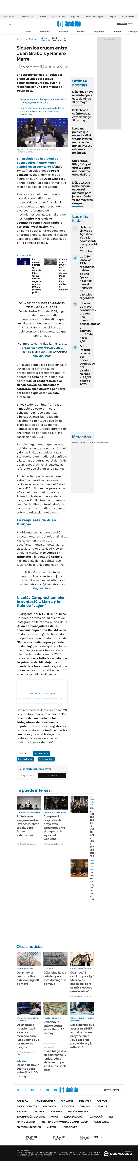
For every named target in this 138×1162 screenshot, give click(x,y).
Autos (55, 1116)
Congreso (112, 17)
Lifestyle (101, 1106)
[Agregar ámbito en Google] (31, 66)
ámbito (20, 39)
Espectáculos (73, 1116)
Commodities (94, 443)
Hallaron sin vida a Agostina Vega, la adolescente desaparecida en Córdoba (89, 239)
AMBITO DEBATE (91, 1138)
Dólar (28, 31)
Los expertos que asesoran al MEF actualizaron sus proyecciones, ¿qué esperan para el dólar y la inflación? (82, 1036)
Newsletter (112, 1090)
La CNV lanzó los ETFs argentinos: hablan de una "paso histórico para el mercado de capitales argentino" (87, 277)
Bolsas (84, 443)
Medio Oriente (128, 17)
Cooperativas (46, 759)
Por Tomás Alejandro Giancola (26, 1053)
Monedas (76, 443)
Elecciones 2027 (27, 17)
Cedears (104, 443)
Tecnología (95, 1116)
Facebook (25, 1090)
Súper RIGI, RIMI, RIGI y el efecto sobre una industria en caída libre (81, 167)
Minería (43, 17)
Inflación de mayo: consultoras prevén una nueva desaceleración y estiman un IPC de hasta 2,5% (90, 322)
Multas (51, 1127)
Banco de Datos (27, 1106)
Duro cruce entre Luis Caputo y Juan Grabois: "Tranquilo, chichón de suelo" (43, 101)
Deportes (56, 1111)
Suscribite (52, 775)
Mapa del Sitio (26, 1121)
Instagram (32, 1090)
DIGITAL (32, 1138)
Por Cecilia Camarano (26, 844)
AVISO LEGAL (101, 1121)
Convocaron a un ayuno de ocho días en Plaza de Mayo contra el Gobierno (66, 274)
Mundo (39, 1111)
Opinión (117, 31)
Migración (75, 17)
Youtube (47, 1090)
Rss (111, 1116)
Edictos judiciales (29, 1127)
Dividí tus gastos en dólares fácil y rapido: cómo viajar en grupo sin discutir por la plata (54, 1060)
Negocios (99, 31)
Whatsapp (55, 1090)
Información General (31, 1116)
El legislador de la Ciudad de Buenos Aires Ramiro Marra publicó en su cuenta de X (37, 162)
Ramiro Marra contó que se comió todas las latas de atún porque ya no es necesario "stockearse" (42, 111)
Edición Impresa (78, 1111)
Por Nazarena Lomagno (80, 996)
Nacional (23, 1111)
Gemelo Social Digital (94, 17)
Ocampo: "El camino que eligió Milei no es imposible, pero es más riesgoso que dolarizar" (82, 982)
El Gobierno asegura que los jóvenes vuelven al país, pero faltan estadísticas (28, 826)
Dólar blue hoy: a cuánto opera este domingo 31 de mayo (82, 97)
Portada (22, 1101)
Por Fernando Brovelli (53, 844)
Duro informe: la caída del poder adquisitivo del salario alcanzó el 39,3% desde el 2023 (87, 365)
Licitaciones (69, 1127)
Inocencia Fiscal (58, 17)
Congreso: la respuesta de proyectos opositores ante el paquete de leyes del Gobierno (54, 828)
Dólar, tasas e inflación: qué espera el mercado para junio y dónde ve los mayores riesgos (82, 193)
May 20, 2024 (42, 355)
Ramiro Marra (25, 759)
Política (81, 31)
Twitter (18, 1090)
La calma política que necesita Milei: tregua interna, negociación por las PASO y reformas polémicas (38, 276)
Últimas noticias (44, 1101)
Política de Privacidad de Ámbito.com (64, 1121)
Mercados (49, 1106)
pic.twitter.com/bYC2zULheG (42, 347)
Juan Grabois (45, 39)
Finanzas (63, 31)
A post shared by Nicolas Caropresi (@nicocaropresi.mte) (45, 698)
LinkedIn (40, 1090)
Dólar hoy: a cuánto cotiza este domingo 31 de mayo (81, 115)
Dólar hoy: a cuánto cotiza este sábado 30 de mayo (53, 1027)
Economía (45, 31)
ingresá (131, 24)
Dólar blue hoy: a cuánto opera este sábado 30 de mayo (28, 1070)
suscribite (122, 24)
